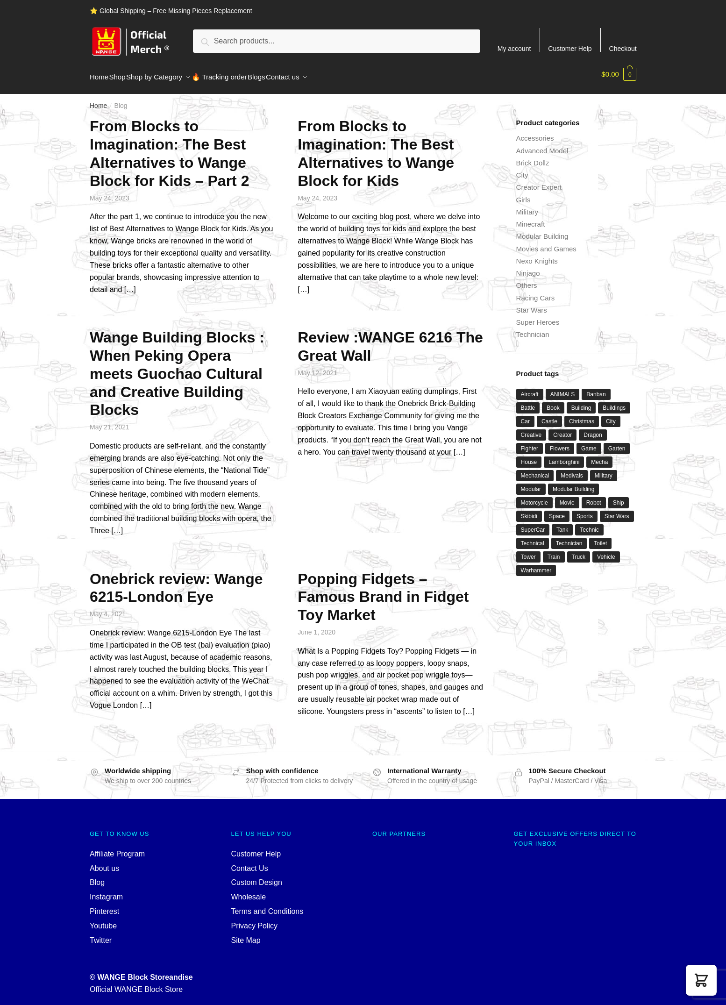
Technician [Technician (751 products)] (569, 538)
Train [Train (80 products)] (554, 551)
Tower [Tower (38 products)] (528, 551)
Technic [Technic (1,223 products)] (589, 524)
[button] (701, 980)
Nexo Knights (537, 255)
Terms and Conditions (267, 906)
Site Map (246, 935)
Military (527, 206)
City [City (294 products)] (611, 416)
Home (98, 100)
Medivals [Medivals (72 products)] (572, 470)
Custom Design (256, 877)
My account (514, 48)
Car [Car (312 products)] (525, 416)
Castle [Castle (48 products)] (549, 416)
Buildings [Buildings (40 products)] (614, 402)
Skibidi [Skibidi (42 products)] (529, 510)
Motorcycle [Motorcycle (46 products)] (534, 497)
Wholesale (248, 891)
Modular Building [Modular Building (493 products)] (573, 483)
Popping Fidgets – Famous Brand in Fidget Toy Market (383, 591)
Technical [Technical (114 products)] (532, 538)
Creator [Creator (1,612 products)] (562, 429)
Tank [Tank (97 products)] (562, 524)
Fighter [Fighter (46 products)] (529, 443)
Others (526, 280)
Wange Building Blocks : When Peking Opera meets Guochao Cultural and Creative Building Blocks (177, 368)
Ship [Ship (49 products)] (618, 497)
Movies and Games (546, 243)
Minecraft (530, 218)
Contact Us (249, 863)
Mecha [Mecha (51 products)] (599, 456)
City (522, 169)
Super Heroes (538, 317)
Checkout (623, 48)
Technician (532, 329)
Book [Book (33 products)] (553, 402)
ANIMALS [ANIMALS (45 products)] (562, 388)
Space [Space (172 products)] (557, 510)
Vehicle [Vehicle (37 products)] (606, 551)
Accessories (535, 132)
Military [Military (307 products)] (603, 470)
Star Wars (531, 304)
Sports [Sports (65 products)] (585, 510)
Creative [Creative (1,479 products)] (531, 429)
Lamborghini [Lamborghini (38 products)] (563, 456)
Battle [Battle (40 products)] (528, 402)
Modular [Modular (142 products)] (531, 483)
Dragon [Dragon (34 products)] (593, 429)
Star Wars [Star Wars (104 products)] (617, 510)
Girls (523, 194)
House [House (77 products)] (529, 456)
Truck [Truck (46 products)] (579, 551)
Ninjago (528, 267)
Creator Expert (539, 181)
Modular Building (542, 231)
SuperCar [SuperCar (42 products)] (533, 524)
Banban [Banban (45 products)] (595, 388)
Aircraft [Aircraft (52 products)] (530, 388)
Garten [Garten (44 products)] (617, 443)
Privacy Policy (254, 920)
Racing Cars (535, 292)
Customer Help (569, 48)
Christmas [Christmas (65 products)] (581, 416)
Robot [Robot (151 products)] (593, 497)
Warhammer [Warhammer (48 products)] (536, 565)
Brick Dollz (532, 157)
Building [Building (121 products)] (581, 402)
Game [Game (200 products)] (589, 443)
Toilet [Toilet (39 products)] (600, 538)
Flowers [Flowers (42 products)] (559, 443)
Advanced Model (542, 145)
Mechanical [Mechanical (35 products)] (535, 470)
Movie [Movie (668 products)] (567, 497)
